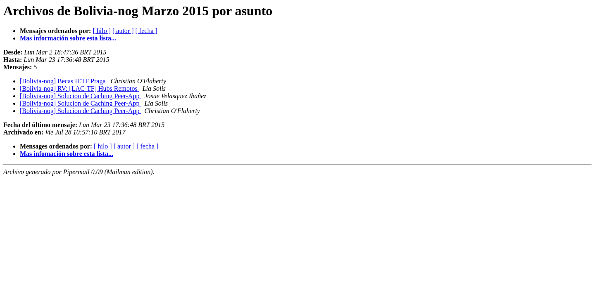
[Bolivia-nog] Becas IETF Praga (63, 81)
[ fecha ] (146, 30)
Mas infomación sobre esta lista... (66, 153)
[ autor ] (123, 30)
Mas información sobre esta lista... (68, 38)
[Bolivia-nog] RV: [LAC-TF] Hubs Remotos (79, 88)
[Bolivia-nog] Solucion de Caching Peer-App (80, 95)
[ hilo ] (102, 30)
